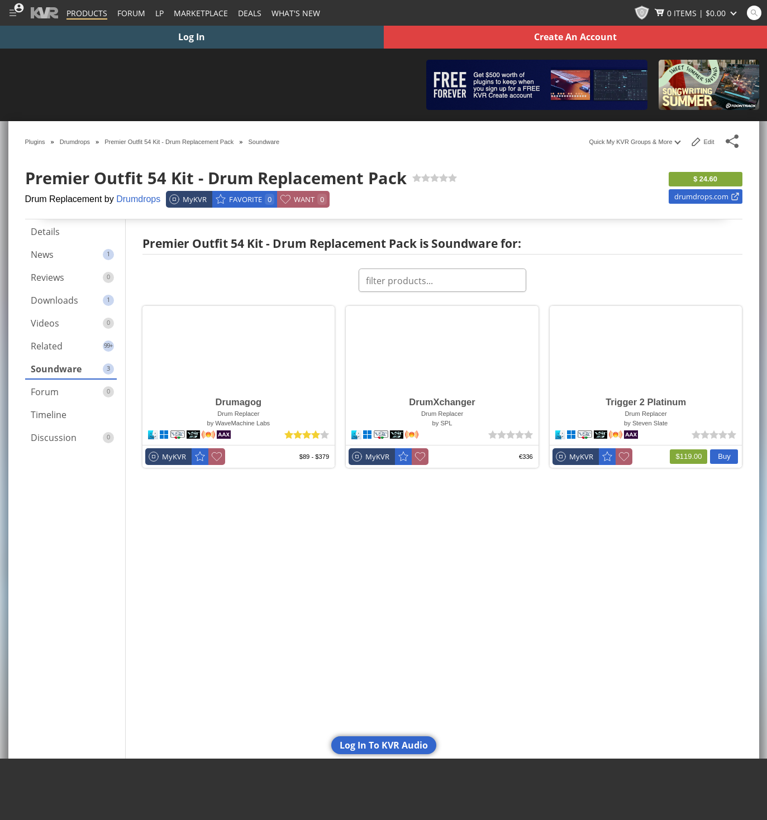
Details (45, 232)
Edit (702, 142)
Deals (249, 13)
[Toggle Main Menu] (12, 13)
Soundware (72, 369)
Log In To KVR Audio (384, 745)
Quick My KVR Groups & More (634, 141)
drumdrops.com (707, 196)
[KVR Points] (642, 13)
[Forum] (131, 13)
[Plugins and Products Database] (87, 13)
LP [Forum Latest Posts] (159, 13)
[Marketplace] (201, 13)
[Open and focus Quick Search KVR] (754, 13)
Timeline (48, 415)
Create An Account (575, 37)
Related (72, 346)
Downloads (72, 300)
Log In (191, 37)
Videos (72, 323)
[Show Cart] (696, 13)
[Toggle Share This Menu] (733, 141)
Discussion (72, 437)
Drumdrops (138, 199)
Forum (72, 392)
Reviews (72, 277)
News (72, 254)
